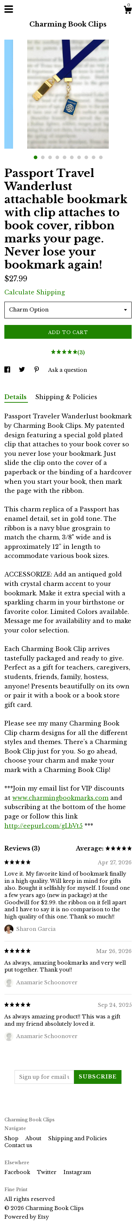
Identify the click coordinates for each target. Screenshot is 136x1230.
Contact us (18, 1145)
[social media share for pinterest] (37, 370)
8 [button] (86, 157)
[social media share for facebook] (8, 370)
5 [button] (64, 157)
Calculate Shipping (34, 292)
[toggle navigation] (8, 9)
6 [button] (72, 157)
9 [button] (93, 157)
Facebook (18, 1172)
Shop (12, 1138)
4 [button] (57, 157)
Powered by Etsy (26, 1217)
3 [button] (50, 157)
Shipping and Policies (77, 1138)
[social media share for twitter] (22, 370)
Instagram (77, 1172)
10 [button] (101, 157)
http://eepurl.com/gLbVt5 (43, 825)
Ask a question (67, 370)
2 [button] (43, 157)
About (34, 1138)
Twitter (47, 1172)
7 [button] (79, 157)
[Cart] (128, 10)
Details (16, 397)
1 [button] (35, 157)
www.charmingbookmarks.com (60, 797)
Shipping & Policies (66, 397)
